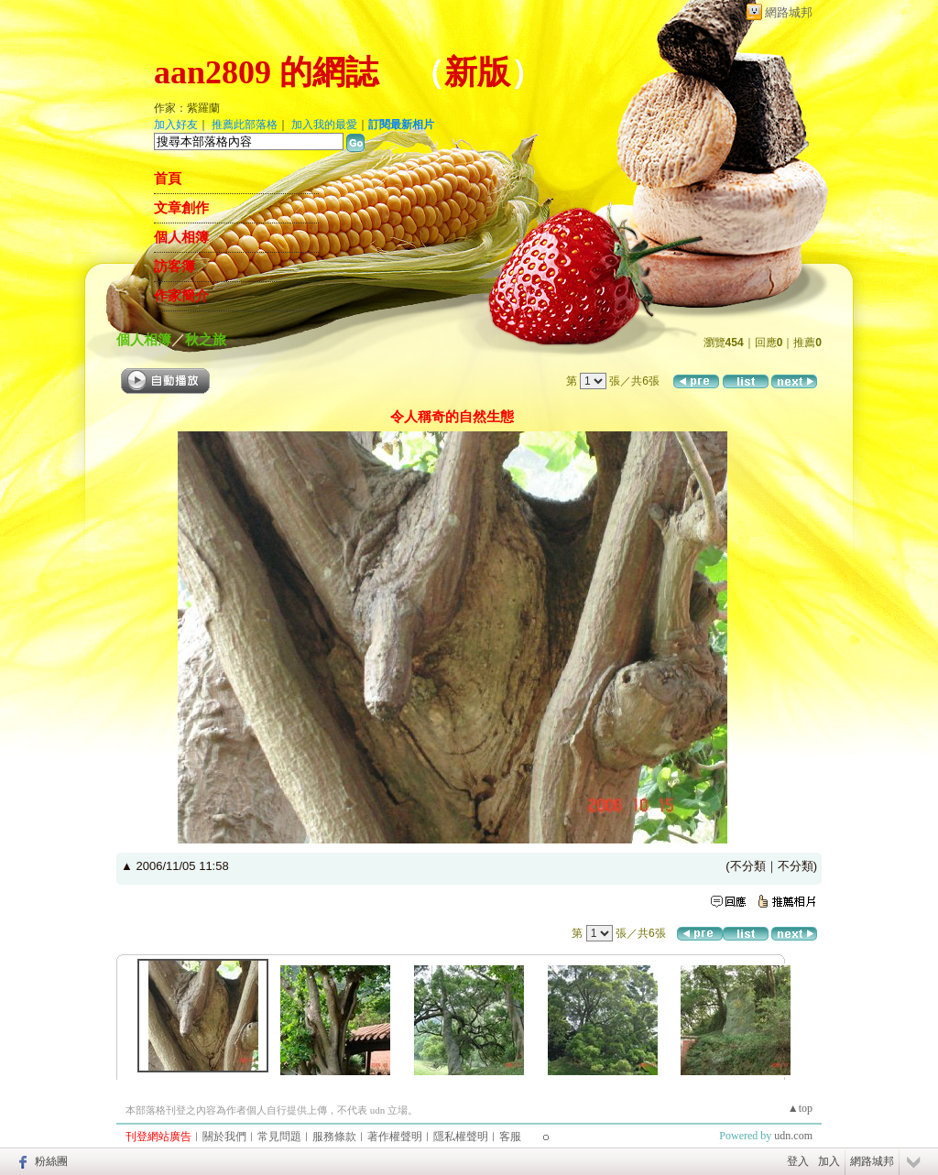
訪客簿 (174, 266)
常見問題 (279, 1136)
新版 (477, 72)
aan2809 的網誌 (266, 72)
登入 (798, 1161)
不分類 (748, 866)
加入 (829, 1161)
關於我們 (224, 1136)
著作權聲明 (394, 1136)
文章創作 (181, 208)
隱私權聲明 (460, 1136)
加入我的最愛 (324, 124)
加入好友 (176, 124)
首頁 (167, 178)
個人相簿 (181, 237)
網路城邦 (789, 12)
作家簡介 (181, 295)
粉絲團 (51, 1161)
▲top (800, 1108)
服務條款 (334, 1136)
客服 (510, 1136)
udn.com (793, 1135)
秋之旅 (205, 339)
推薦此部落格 (245, 124)
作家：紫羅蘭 (187, 108)
